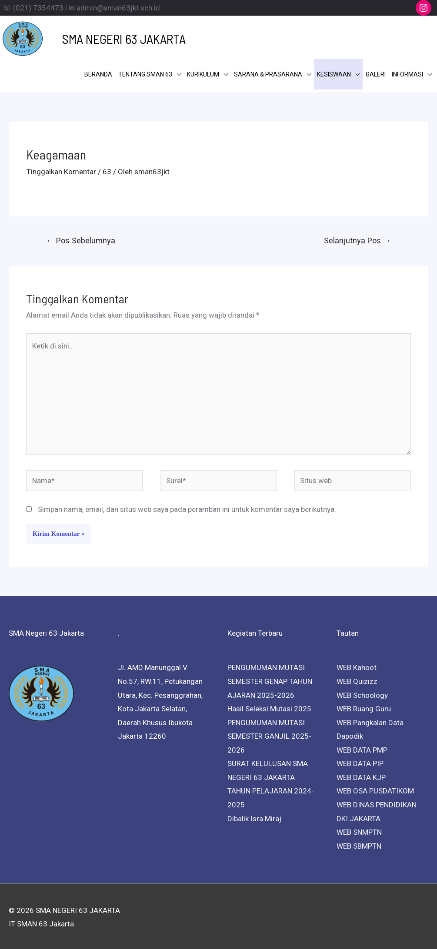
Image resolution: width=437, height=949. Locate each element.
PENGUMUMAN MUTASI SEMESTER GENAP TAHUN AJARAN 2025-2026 (269, 679)
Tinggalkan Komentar (61, 170)
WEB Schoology (362, 693)
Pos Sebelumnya (80, 238)
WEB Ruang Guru (364, 707)
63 (107, 170)
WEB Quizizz (357, 679)
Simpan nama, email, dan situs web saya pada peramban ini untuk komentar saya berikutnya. (187, 507)
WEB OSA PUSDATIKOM (375, 789)
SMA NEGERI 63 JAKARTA (110, 38)
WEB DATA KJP (361, 775)
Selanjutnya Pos (357, 238)
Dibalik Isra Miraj (254, 816)
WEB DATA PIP (360, 761)
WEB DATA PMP (362, 748)
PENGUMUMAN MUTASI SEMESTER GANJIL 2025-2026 (269, 735)
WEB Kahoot (357, 665)
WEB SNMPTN (359, 830)
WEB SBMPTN (359, 844)
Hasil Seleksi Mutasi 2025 (269, 707)
